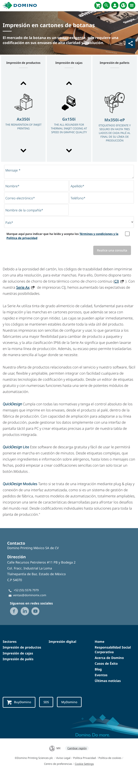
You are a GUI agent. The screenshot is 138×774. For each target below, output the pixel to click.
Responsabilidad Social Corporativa (113, 649)
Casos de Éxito (106, 663)
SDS (46, 702)
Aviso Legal (63, 758)
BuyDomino (19, 702)
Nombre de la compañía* (24, 210)
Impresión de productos (22, 647)
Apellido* (77, 186)
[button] (23, 83)
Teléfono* (78, 198)
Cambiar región (77, 748)
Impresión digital (62, 641)
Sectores (10, 641)
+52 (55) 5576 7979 (26, 590)
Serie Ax (23, 287)
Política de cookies (109, 758)
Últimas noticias (108, 681)
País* (9, 222)
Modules (20, 483)
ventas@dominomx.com (29, 595)
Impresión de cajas (18, 653)
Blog (98, 669)
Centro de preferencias (58, 764)
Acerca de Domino (109, 658)
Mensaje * (12, 170)
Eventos (101, 675)
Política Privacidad (84, 758)
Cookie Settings (84, 764)
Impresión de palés (18, 659)
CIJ (116, 281)
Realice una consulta (112, 250)
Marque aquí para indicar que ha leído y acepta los (62, 236)
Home (99, 641)
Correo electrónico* (20, 198)
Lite (16, 447)
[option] (23, 117)
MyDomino (69, 702)
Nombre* (12, 186)
